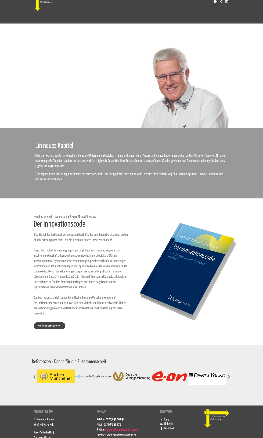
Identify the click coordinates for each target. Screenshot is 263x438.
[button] (34, 376)
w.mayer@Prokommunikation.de (121, 430)
